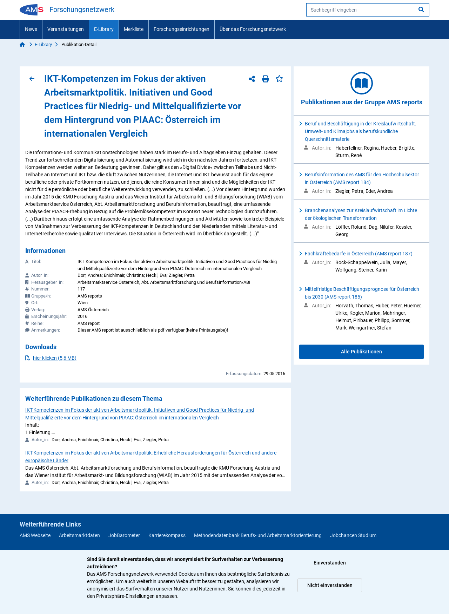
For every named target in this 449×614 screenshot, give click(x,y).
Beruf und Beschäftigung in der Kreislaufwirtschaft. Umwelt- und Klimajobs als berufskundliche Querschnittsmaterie (360, 131)
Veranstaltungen (65, 29)
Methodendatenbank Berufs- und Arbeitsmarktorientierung (258, 535)
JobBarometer (124, 535)
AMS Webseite (35, 535)
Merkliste (133, 29)
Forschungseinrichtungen (181, 29)
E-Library (104, 29)
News (31, 29)
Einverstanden (330, 563)
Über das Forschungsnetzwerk (253, 29)
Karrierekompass (167, 535)
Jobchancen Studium (353, 535)
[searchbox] (367, 10)
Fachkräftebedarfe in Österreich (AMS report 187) (359, 253)
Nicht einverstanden (330, 585)
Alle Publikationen (361, 351)
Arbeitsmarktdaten (79, 535)
